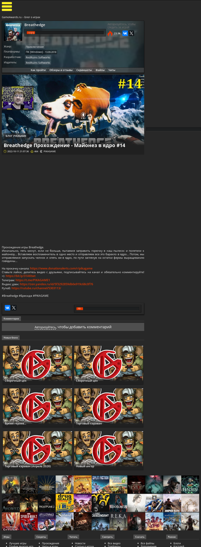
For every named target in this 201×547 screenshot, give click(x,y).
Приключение (34, 46)
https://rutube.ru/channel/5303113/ (37, 291)
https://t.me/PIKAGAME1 (34, 283)
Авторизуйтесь (45, 330)
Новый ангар (87, 469)
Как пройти (38, 69)
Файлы (100, 69)
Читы (111, 69)
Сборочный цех (18, 384)
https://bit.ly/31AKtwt (45, 279)
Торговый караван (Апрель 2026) (33, 469)
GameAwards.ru (12, 17)
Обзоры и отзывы (61, 69)
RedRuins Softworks (37, 56)
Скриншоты (84, 69)
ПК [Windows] (33, 51)
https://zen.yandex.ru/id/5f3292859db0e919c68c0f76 (57, 287)
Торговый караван (92, 427)
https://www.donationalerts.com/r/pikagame (63, 271)
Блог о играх (32, 17)
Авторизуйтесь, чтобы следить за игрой (122, 25)
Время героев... (18, 427)
